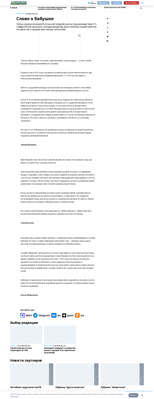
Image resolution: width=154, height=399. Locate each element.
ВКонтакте (103, 3)
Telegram (116, 3)
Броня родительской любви (115, 7)
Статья (13, 8)
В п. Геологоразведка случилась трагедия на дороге (83, 8)
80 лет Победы (131, 3)
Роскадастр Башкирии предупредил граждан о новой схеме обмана (52, 8)
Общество (20, 13)
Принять (133, 395)
